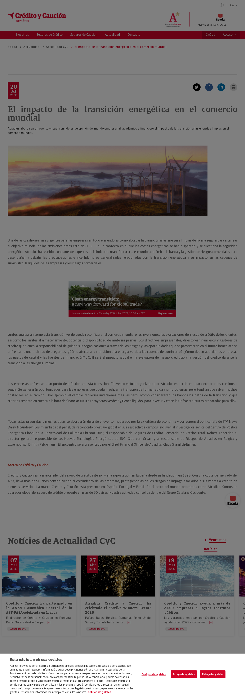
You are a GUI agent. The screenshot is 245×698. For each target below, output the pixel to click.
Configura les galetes (154, 674)
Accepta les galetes (183, 674)
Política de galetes (99, 692)
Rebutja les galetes (212, 674)
